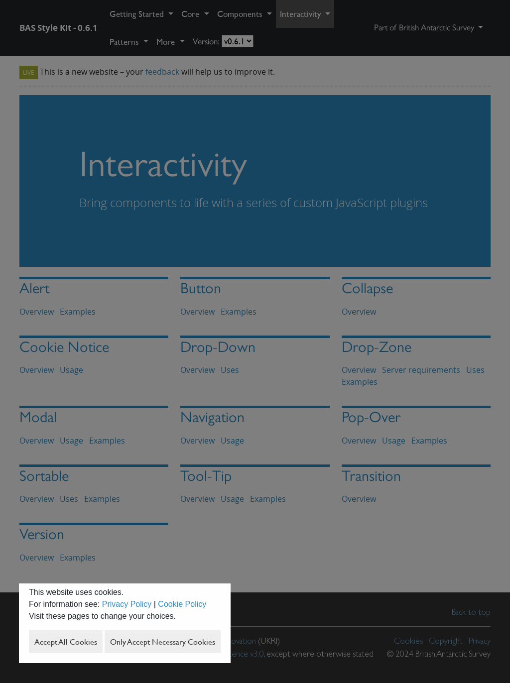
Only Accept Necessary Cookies (162, 642)
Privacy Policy (127, 604)
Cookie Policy (182, 604)
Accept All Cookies (65, 642)
